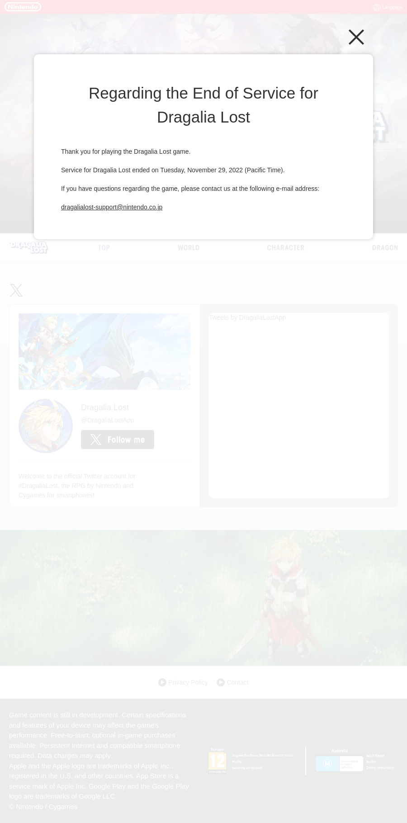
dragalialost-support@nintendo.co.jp (111, 207)
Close (356, 37)
